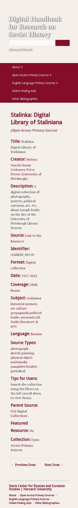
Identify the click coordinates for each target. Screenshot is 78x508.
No (32, 430)
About (16, 67)
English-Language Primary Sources (33, 83)
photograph (19, 348)
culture (21, 308)
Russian (36, 334)
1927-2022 (29, 276)
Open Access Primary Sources (30, 75)
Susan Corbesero (21, 167)
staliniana (34, 298)
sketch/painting (22, 353)
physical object (22, 357)
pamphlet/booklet (24, 366)
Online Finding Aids (24, 91)
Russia (15, 290)
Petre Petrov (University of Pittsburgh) (26, 174)
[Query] (39, 43)
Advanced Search (20, 49)
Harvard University (37, 489)
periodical (18, 371)
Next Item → (54, 464)
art (13, 308)
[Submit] (62, 43)
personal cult (30, 317)
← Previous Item (23, 464)
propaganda (20, 313)
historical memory (24, 304)
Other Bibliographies (24, 98)
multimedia (19, 362)
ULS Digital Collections (19, 413)
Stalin (15, 321)
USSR (33, 284)
